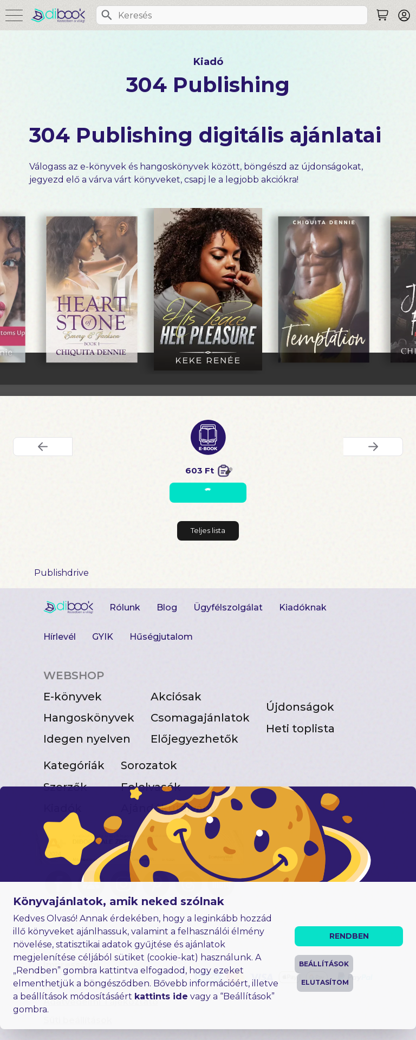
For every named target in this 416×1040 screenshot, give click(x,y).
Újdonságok (300, 706)
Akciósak (176, 696)
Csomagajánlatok (200, 717)
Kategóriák (74, 765)
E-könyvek (72, 696)
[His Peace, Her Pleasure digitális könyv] (208, 289)
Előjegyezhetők (194, 738)
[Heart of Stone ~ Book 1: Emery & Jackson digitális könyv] (92, 289)
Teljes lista (208, 530)
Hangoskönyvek (88, 717)
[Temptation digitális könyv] (323, 289)
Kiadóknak (303, 607)
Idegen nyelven (87, 738)
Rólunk (124, 607)
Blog (167, 607)
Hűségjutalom (161, 637)
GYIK (102, 637)
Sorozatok (149, 765)
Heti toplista (300, 728)
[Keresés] (107, 15)
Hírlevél (59, 637)
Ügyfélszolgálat (228, 607)
